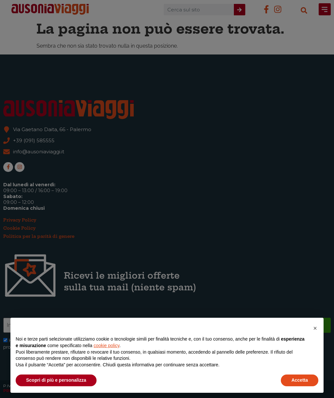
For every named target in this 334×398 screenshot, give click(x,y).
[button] (315, 328)
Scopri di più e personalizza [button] (56, 380)
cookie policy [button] (106, 345)
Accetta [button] (299, 380)
